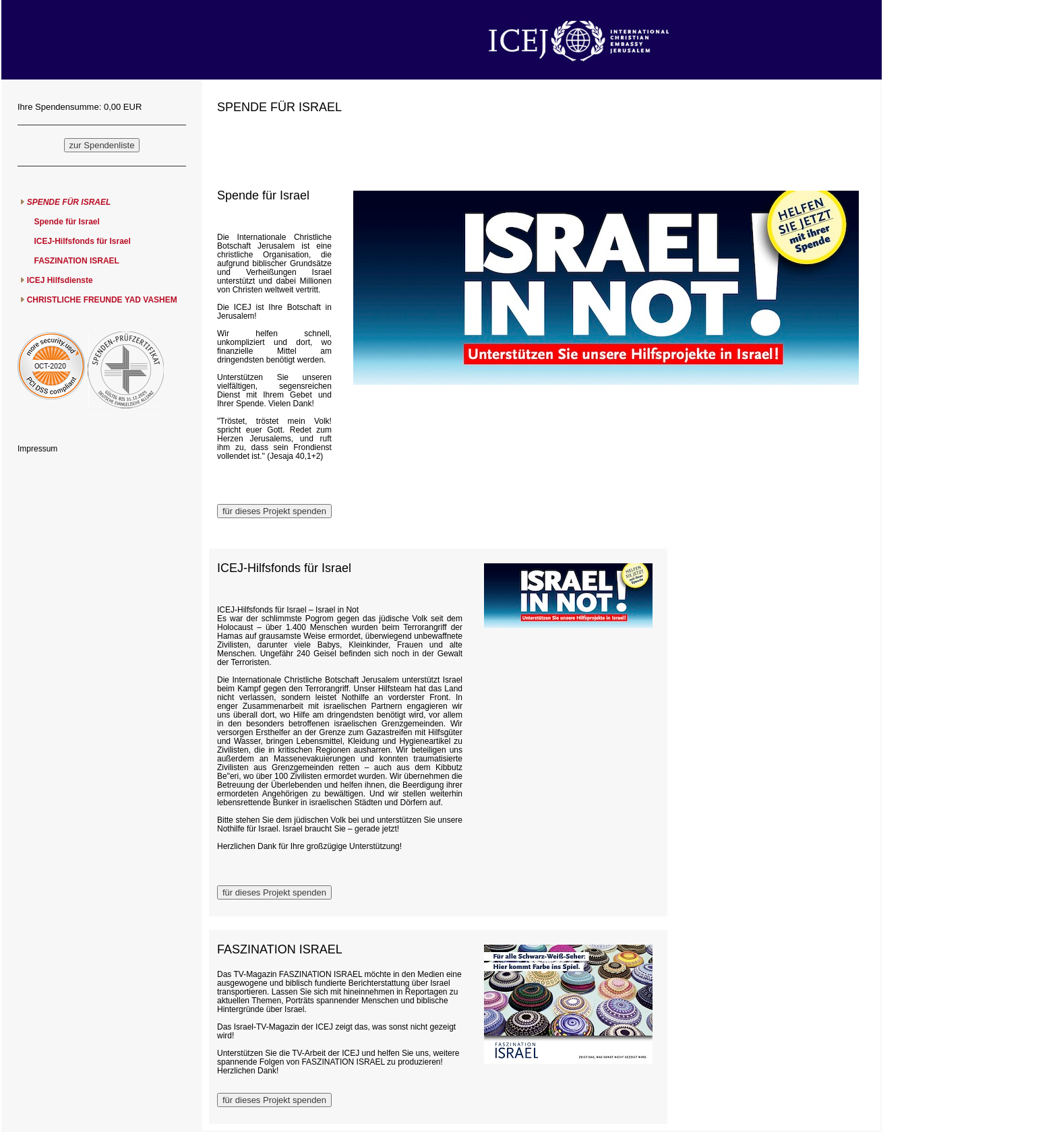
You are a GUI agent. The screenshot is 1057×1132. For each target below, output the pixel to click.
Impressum (37, 448)
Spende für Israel (66, 221)
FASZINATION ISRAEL (76, 260)
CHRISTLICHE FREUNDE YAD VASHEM (102, 300)
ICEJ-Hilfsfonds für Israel (82, 241)
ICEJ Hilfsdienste (60, 280)
